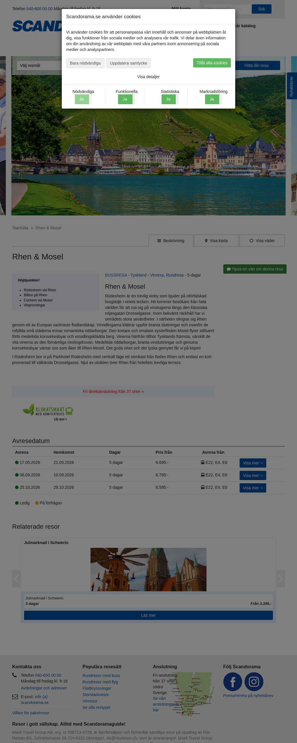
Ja (125, 99)
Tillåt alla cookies (212, 63)
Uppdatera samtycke (128, 63)
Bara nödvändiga (85, 63)
